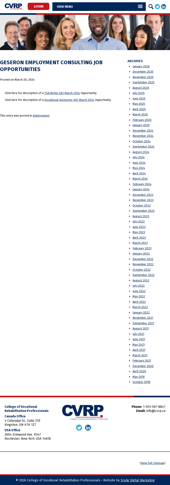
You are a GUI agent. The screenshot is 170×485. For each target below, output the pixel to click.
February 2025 (142, 120)
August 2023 (141, 216)
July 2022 (139, 285)
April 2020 (139, 371)
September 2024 (143, 146)
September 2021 (143, 323)
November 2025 (143, 77)
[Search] (151, 6)
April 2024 (139, 173)
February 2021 (142, 360)
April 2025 (139, 109)
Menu (69, 7)
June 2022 (139, 291)
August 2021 (141, 328)
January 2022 (141, 312)
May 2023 (139, 232)
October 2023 (142, 205)
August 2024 (141, 152)
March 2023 (140, 243)
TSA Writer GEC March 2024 (62, 93)
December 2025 (143, 71)
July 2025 (139, 93)
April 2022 (139, 302)
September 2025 (143, 82)
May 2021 (139, 344)
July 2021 (138, 334)
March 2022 (140, 307)
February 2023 (142, 248)
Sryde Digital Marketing (138, 480)
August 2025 (141, 87)
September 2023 (143, 210)
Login (38, 6)
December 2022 (143, 259)
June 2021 (139, 339)
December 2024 (143, 130)
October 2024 (142, 141)
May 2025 (139, 103)
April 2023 (139, 237)
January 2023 (141, 253)
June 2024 (139, 162)
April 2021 (139, 350)
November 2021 (143, 317)
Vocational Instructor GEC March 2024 (69, 100)
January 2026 (141, 66)
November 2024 (143, 136)
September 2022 (143, 275)
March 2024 (140, 178)
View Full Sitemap (152, 463)
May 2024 (139, 168)
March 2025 (140, 114)
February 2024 (142, 184)
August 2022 (141, 280)
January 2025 (141, 125)
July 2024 (139, 157)
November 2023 (143, 200)
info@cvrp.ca (155, 411)
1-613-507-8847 (154, 407)
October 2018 (141, 382)
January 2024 (141, 189)
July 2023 (139, 221)
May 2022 (139, 296)
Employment (41, 115)
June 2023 (139, 227)
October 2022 (142, 269)
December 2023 (143, 195)
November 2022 (143, 264)
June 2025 (139, 98)
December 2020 (143, 366)
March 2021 (140, 355)
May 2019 (139, 376)
